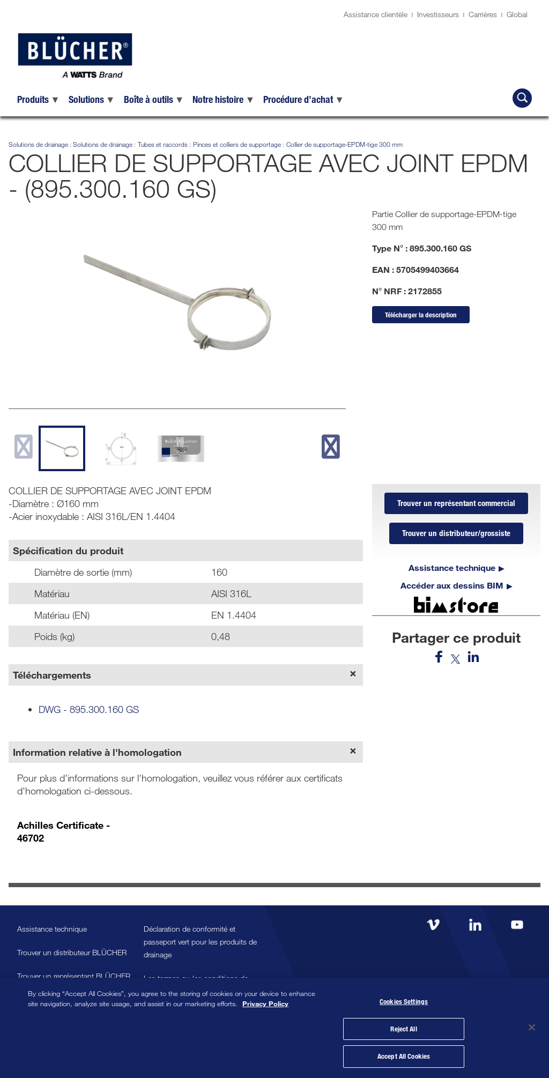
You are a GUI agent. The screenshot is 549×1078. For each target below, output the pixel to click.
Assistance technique (452, 567)
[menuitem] (38, 99)
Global (517, 14)
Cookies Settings (404, 1001)
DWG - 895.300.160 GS (89, 709)
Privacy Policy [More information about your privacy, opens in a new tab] (265, 1003)
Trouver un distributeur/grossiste (456, 533)
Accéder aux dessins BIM (451, 585)
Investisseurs (438, 14)
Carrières (483, 14)
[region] (274, 1027)
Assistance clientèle (375, 14)
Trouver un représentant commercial (456, 503)
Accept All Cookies (403, 1055)
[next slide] (330, 447)
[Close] (532, 1027)
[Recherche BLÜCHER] (522, 98)
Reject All (403, 1028)
